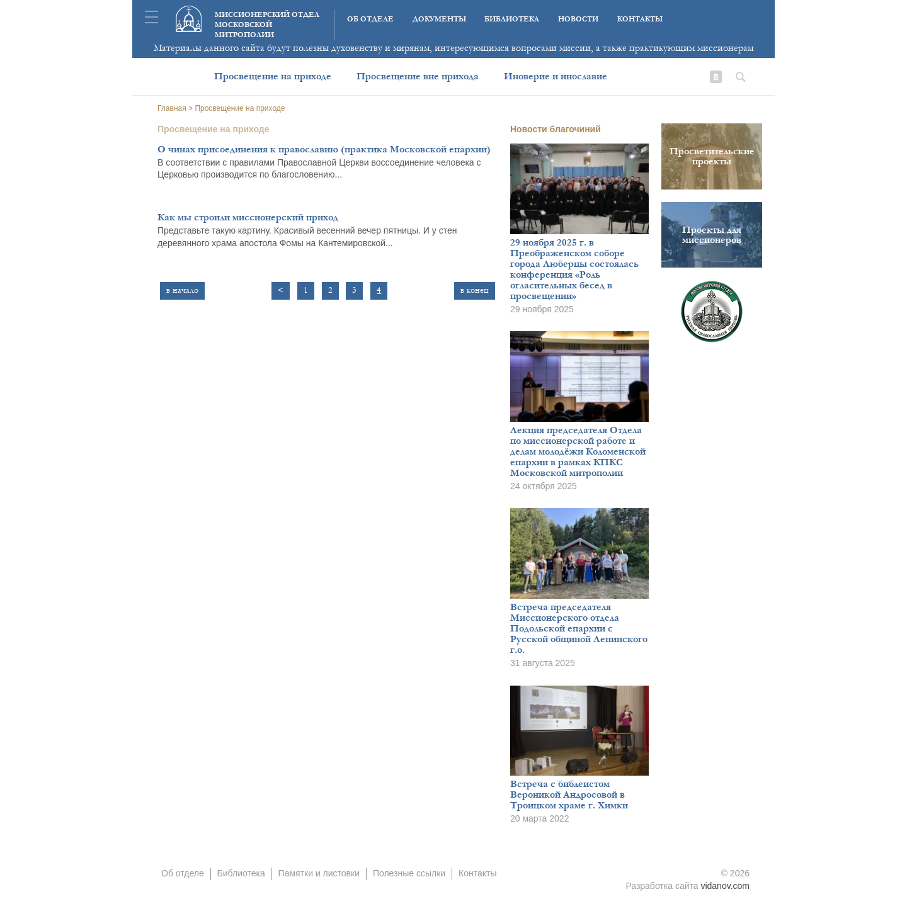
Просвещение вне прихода (418, 76)
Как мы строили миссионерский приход (247, 217)
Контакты (640, 19)
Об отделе (370, 19)
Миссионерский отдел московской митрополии (267, 25)
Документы (439, 19)
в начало (182, 290)
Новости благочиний (555, 129)
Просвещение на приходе (272, 76)
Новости (578, 19)
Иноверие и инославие (555, 76)
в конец (474, 290)
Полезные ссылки (409, 873)
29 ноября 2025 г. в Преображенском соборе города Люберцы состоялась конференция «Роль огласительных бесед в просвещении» (574, 269)
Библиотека (511, 19)
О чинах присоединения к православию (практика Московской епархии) (324, 149)
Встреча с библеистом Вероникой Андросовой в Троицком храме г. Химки (569, 794)
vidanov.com (725, 886)
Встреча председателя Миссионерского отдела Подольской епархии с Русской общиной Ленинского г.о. (578, 628)
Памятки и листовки (319, 873)
